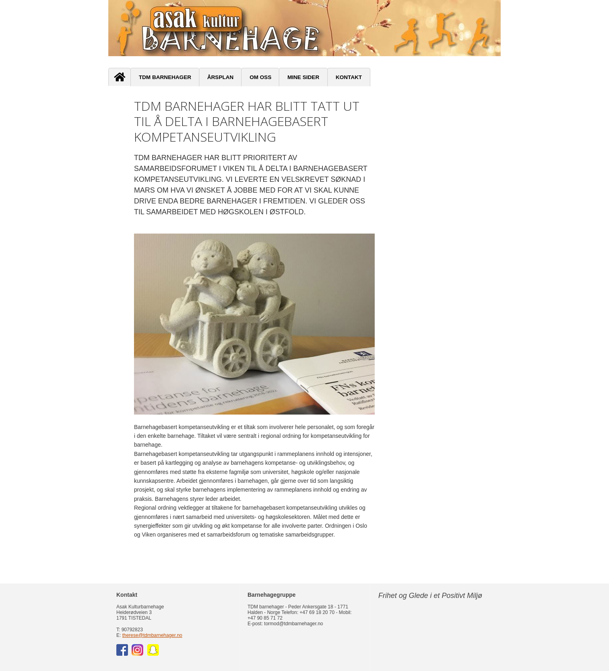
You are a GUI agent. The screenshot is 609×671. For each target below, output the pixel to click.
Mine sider (303, 77)
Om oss (260, 77)
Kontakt (349, 77)
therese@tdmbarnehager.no (152, 635)
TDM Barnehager (165, 77)
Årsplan (220, 77)
